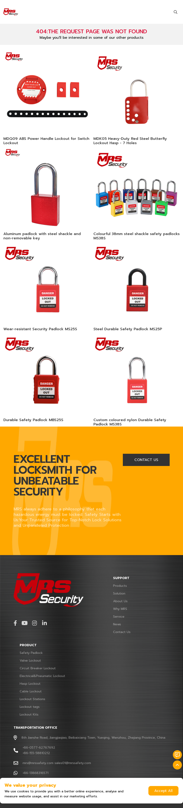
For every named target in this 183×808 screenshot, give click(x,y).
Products (120, 585)
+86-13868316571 (35, 773)
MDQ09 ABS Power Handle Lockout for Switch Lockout (46, 141)
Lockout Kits (29, 714)
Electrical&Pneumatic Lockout (42, 676)
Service (118, 616)
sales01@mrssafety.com (73, 763)
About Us (120, 601)
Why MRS (120, 609)
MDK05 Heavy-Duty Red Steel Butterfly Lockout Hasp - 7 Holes (130, 141)
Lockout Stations (32, 699)
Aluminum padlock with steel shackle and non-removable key (42, 236)
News (117, 624)
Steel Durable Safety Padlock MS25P (127, 329)
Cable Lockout (31, 691)
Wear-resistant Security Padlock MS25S (40, 329)
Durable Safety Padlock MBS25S (33, 420)
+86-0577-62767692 (39, 747)
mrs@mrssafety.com (38, 763)
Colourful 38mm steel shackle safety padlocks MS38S (136, 236)
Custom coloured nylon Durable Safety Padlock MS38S (129, 422)
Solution (119, 593)
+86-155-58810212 (36, 753)
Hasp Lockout (30, 683)
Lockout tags (30, 706)
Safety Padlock (31, 652)
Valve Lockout (30, 660)
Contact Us (122, 632)
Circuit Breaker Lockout (38, 668)
